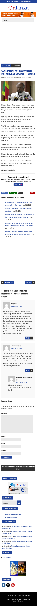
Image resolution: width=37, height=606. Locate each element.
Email (3, 443)
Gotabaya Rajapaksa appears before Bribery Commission (16, 547)
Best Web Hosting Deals (11, 517)
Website (4, 450)
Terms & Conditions (18, 601)
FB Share (4, 193)
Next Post (28, 282)
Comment (4, 413)
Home (3, 466)
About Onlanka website (14, 599)
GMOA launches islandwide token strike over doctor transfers (17, 537)
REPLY (32, 193)
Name (3, 436)
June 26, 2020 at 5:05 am (21, 382)
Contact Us (26, 599)
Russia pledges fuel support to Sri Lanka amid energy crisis (17, 532)
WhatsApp (13, 193)
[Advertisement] (18, 42)
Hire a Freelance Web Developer (13, 514)
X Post (20, 193)
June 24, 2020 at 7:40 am (16, 306)
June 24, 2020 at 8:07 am (16, 348)
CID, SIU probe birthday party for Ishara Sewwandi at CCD (17, 527)
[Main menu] (18, 20)
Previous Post (9, 282)
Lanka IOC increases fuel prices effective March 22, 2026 (17, 542)
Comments (17, 66)
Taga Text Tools (7, 557)
